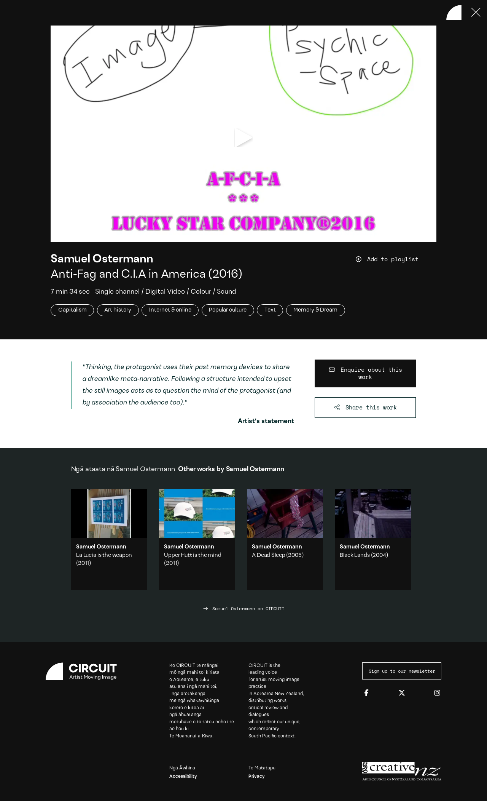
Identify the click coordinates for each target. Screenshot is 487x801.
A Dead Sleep (268, 555)
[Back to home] (454, 12)
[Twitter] (402, 693)
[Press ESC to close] (476, 12)
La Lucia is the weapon (104, 555)
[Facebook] (366, 693)
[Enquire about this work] (365, 373)
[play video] (243, 137)
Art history (117, 310)
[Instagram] (437, 693)
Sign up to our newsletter (402, 670)
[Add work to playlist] (395, 259)
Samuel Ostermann (102, 259)
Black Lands (354, 555)
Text (270, 310)
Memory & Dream (315, 310)
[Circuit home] (85, 671)
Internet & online (170, 310)
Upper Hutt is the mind (192, 555)
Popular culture (228, 310)
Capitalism (72, 310)
